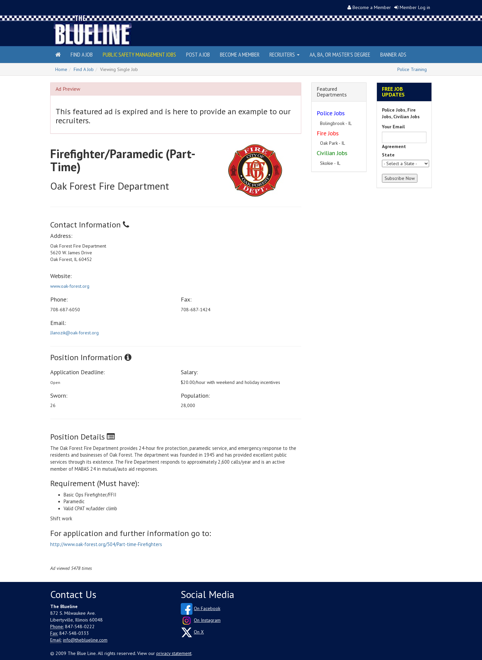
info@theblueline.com (85, 640)
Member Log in (415, 7)
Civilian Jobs (332, 153)
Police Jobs (331, 113)
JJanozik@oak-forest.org (74, 333)
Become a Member (371, 7)
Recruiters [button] (284, 54)
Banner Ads (393, 54)
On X (199, 632)
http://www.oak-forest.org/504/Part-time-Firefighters (106, 544)
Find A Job (84, 69)
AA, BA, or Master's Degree (340, 54)
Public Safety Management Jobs (139, 54)
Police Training (412, 69)
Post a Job (198, 54)
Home (61, 69)
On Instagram (207, 620)
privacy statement (173, 653)
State (388, 155)
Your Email (393, 127)
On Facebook (207, 608)
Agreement (394, 146)
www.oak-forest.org (69, 286)
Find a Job (82, 54)
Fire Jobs (328, 133)
